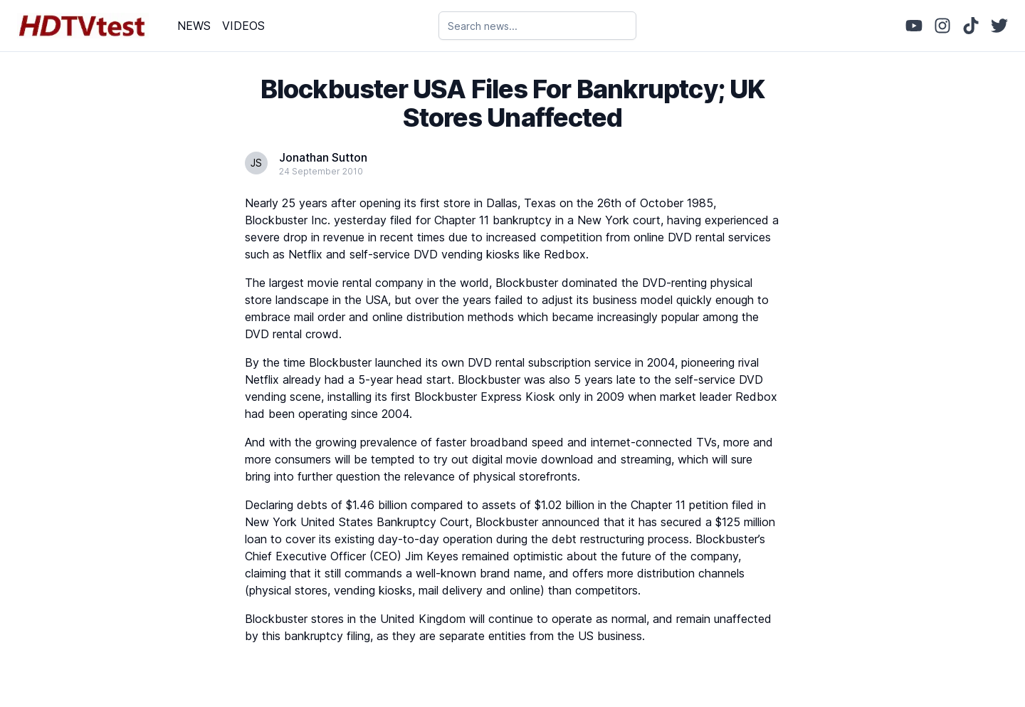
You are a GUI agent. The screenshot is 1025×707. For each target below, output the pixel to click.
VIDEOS (243, 26)
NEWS (194, 26)
